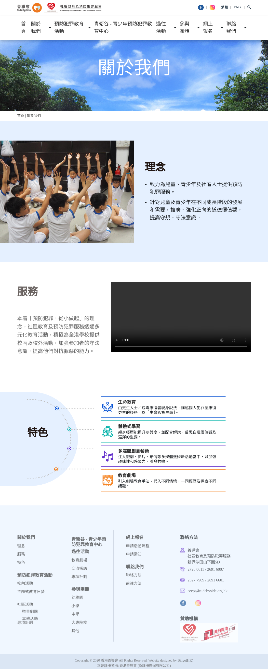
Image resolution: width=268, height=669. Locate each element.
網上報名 (208, 27)
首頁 (23, 27)
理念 (21, 548)
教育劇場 (79, 563)
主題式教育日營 (31, 594)
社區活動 (25, 612)
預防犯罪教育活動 (69, 27)
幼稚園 (77, 600)
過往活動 (161, 27)
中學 (75, 617)
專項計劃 (25, 625)
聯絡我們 (231, 27)
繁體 (224, 7)
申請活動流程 (137, 548)
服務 (21, 557)
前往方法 (134, 586)
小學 (75, 608)
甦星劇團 (30, 620)
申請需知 (134, 557)
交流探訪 (79, 571)
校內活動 (25, 586)
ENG (237, 7)
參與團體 (184, 27)
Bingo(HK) (185, 662)
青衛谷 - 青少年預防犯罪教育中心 (123, 27)
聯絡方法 (134, 577)
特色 (21, 565)
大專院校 (79, 625)
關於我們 (36, 27)
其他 (75, 633)
